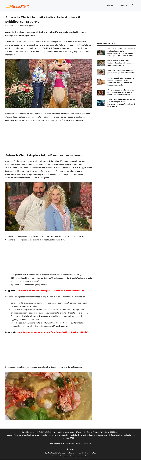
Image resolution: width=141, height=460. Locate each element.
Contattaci (87, 443)
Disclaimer (86, 456)
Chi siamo (55, 456)
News (125, 5)
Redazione (64, 456)
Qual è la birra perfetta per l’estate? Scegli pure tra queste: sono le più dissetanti (120, 63)
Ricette (112, 5)
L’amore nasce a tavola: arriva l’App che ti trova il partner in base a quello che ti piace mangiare (121, 92)
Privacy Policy (75, 456)
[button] (133, 5)
